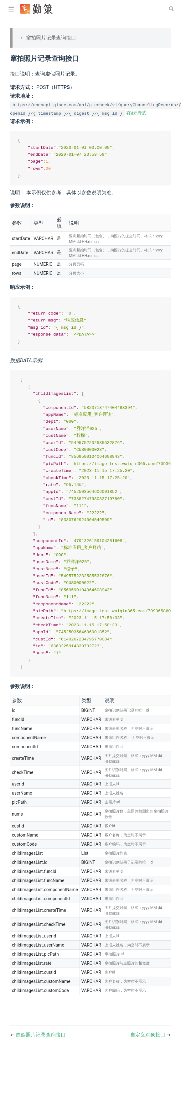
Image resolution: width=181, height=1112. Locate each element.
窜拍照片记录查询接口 (51, 38)
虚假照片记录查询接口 (41, 1045)
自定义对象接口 (148, 1045)
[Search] (171, 8)
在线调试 (136, 113)
